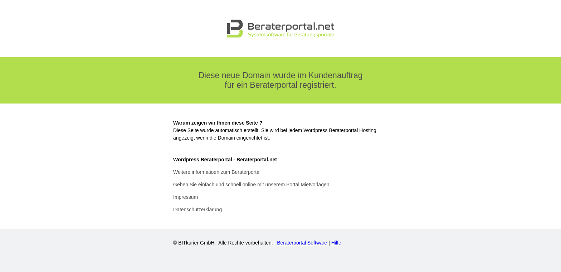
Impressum (185, 197)
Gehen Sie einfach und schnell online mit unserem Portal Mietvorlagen (251, 184)
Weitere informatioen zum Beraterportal (216, 172)
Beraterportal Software (302, 243)
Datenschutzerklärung (197, 209)
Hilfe (336, 243)
